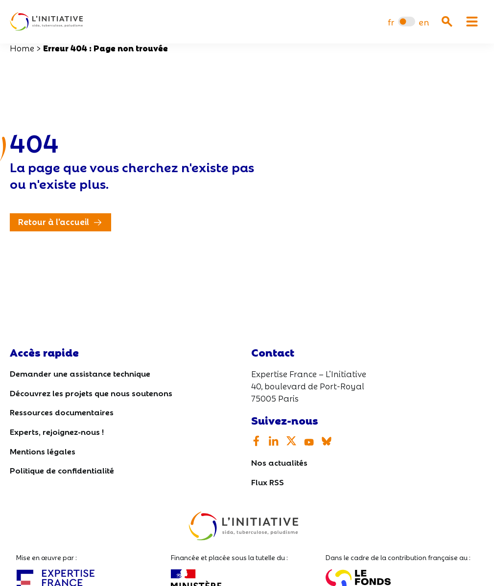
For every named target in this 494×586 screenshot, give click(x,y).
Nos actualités (279, 462)
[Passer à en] (424, 22)
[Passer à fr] (391, 22)
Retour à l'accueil (53, 221)
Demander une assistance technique (80, 373)
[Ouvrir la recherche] (447, 21)
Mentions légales (42, 450)
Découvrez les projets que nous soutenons (91, 392)
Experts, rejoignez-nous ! (57, 431)
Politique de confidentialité (62, 469)
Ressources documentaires (62, 411)
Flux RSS (267, 481)
